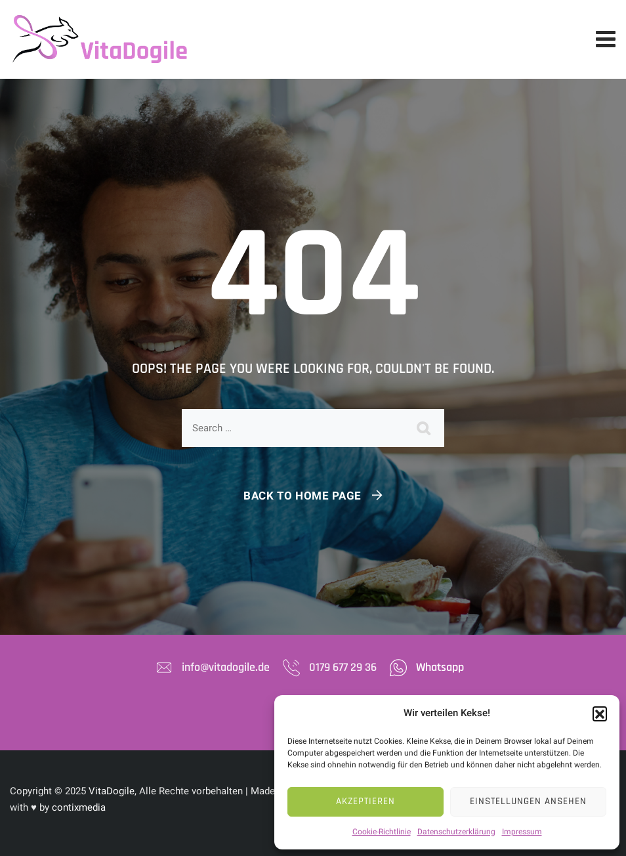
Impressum (522, 831)
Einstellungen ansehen (528, 801)
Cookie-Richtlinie (381, 831)
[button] (599, 713)
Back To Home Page (302, 495)
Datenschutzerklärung (456, 831)
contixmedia (79, 807)
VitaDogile (112, 791)
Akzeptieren (365, 801)
